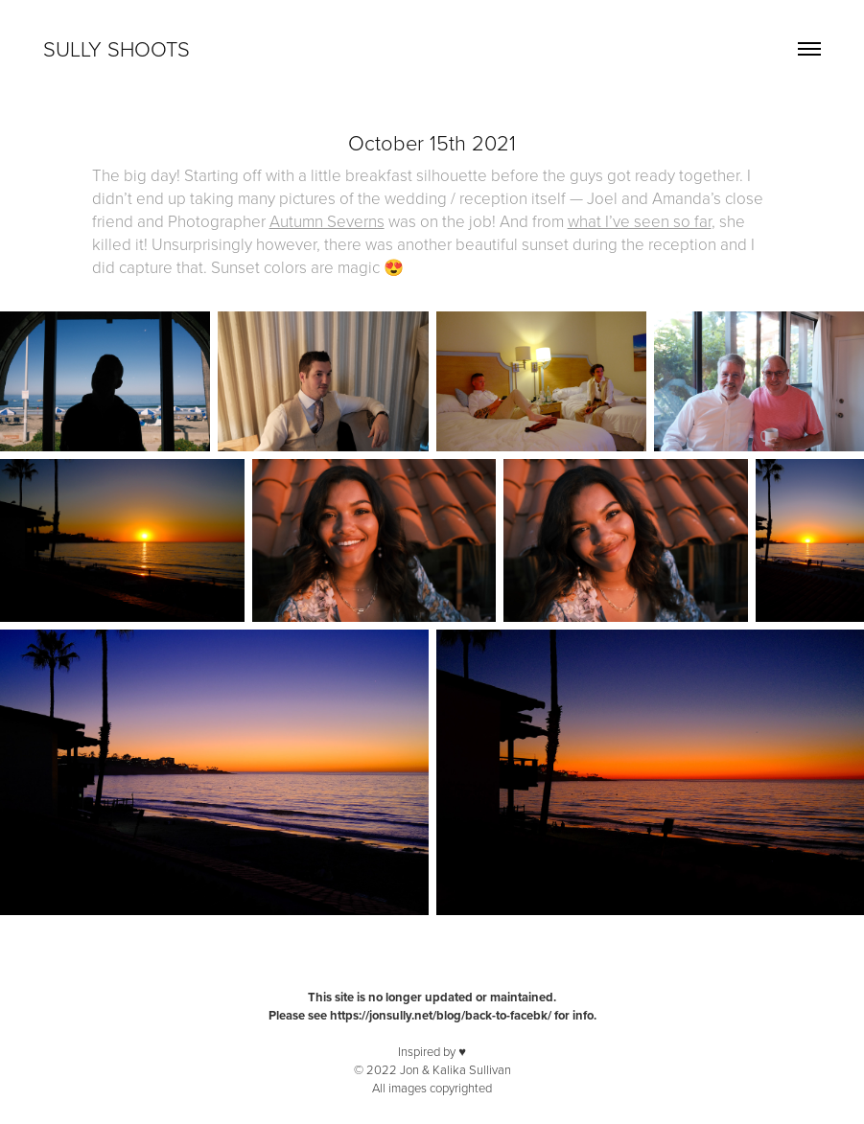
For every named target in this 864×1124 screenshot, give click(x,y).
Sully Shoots (116, 48)
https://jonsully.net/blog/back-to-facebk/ (440, 1015)
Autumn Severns (327, 221)
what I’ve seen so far (640, 221)
